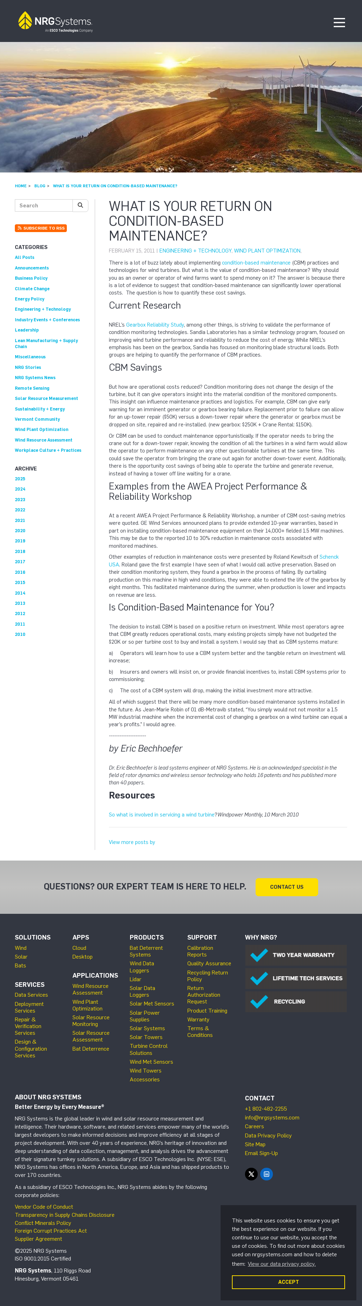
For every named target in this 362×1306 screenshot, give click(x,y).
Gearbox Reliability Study (155, 325)
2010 (20, 634)
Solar (21, 956)
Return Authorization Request (203, 995)
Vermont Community (37, 419)
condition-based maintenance (256, 263)
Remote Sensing (32, 388)
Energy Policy (29, 299)
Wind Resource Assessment (43, 440)
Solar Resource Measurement (46, 398)
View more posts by (132, 842)
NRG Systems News (35, 377)
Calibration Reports (200, 951)
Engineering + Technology (195, 251)
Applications (95, 975)
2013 (20, 603)
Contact (260, 1098)
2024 (20, 489)
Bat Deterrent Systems (146, 951)
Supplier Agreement (38, 1238)
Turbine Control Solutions (149, 1049)
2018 (20, 551)
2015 (20, 582)
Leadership (27, 330)
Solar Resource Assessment (91, 1036)
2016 (20, 572)
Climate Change (32, 288)
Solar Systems (147, 1028)
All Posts (24, 257)
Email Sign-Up (261, 1153)
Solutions (33, 937)
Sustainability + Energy (40, 409)
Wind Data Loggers (142, 966)
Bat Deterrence (90, 1048)
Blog (39, 185)
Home (21, 185)
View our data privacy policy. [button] (282, 1264)
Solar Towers (146, 1037)
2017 (20, 561)
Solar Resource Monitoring (91, 1020)
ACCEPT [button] (288, 1282)
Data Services (31, 994)
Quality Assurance (209, 963)
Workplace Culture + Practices (48, 450)
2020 (20, 530)
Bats (20, 965)
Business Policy (31, 278)
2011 (20, 624)
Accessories (145, 1079)
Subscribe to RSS (41, 228)
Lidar (135, 979)
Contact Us (287, 887)
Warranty (198, 1019)
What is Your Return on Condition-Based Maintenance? (115, 185)
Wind (21, 947)
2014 (20, 593)
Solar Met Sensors (152, 1003)
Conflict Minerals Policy (43, 1223)
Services (30, 985)
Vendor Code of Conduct (44, 1206)
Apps (80, 937)
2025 (20, 478)
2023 (20, 499)
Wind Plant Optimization (267, 251)
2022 (20, 509)
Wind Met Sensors (151, 1061)
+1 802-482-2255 (266, 1108)
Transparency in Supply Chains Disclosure (65, 1214)
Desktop (82, 956)
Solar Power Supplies (145, 1016)
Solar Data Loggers (142, 991)
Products (147, 937)
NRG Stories (28, 367)
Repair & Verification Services (28, 1026)
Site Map (255, 1144)
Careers (254, 1126)
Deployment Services (29, 1007)
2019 (20, 540)
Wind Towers (146, 1070)
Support (202, 937)
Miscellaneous (30, 356)
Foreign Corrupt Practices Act (51, 1230)
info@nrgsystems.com (272, 1117)
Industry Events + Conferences (47, 319)
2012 (20, 613)
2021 (20, 520)
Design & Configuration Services (31, 1048)
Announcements (32, 268)
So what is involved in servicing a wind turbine (162, 815)
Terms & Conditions (200, 1031)
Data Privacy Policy (268, 1135)
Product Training (207, 1010)
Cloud (79, 947)
